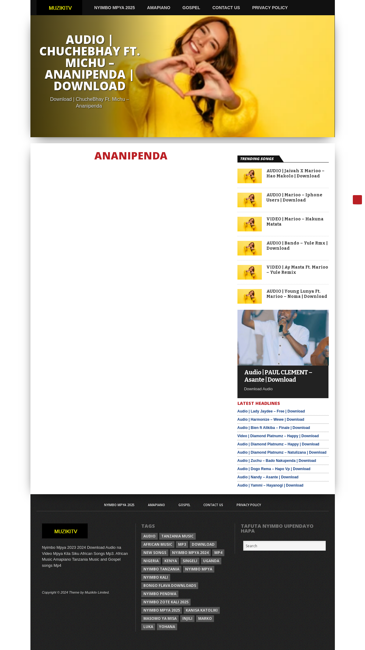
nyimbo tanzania (161, 569)
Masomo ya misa (160, 618)
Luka (148, 626)
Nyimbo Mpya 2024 (190, 552)
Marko (205, 618)
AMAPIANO (158, 7)
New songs (154, 552)
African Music (157, 544)
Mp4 (218, 552)
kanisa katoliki (202, 610)
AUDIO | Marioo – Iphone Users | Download (294, 198)
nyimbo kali (155, 577)
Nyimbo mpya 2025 (161, 610)
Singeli (190, 560)
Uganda (211, 560)
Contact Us (226, 7)
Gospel (191, 7)
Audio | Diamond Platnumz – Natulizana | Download (282, 452)
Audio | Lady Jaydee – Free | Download (271, 411)
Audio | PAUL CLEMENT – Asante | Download (278, 376)
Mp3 (182, 544)
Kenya (170, 560)
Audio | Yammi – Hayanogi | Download (270, 485)
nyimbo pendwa (159, 593)
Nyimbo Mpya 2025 (114, 7)
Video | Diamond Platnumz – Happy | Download (278, 436)
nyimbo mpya (198, 569)
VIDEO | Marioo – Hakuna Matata (295, 222)
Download (203, 544)
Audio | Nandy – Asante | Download (268, 477)
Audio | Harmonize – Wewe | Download (270, 419)
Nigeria (151, 560)
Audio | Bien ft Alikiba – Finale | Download (273, 428)
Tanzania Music (177, 536)
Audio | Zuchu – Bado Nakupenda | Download (276, 461)
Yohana (167, 626)
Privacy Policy (270, 7)
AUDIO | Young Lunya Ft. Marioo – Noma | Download (296, 294)
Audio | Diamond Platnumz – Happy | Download (278, 444)
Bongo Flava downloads (169, 585)
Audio (149, 536)
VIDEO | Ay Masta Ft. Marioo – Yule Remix (297, 270)
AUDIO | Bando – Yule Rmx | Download (297, 246)
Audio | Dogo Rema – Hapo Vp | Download (274, 469)
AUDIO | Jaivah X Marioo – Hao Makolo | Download (295, 174)
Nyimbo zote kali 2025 (165, 602)
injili (187, 618)
